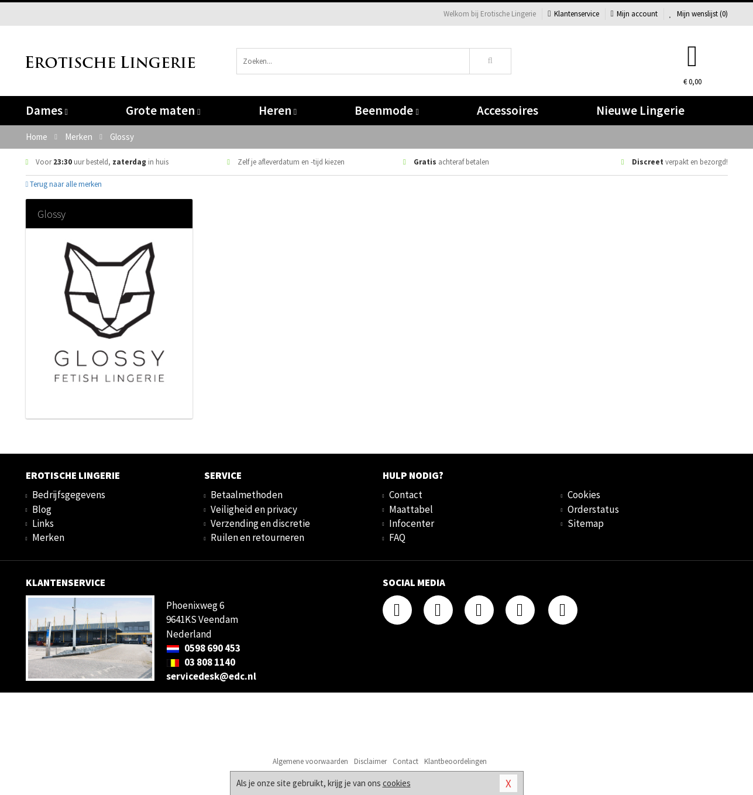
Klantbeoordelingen (455, 761)
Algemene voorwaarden (310, 761)
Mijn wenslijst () (698, 14)
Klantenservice (573, 14)
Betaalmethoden (247, 494)
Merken (48, 537)
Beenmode (386, 110)
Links (43, 523)
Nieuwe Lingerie (640, 110)
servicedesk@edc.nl (211, 676)
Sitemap (586, 523)
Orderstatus (593, 509)
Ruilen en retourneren (257, 537)
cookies (397, 783)
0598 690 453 (203, 648)
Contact (405, 494)
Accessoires (507, 110)
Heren (278, 110)
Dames (47, 110)
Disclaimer (370, 761)
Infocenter (411, 523)
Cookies (584, 494)
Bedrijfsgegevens (68, 494)
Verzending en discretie (260, 523)
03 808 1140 (200, 662)
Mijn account (634, 14)
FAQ (397, 537)
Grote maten (163, 110)
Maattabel (411, 509)
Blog (41, 509)
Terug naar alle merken (64, 184)
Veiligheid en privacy (254, 509)
